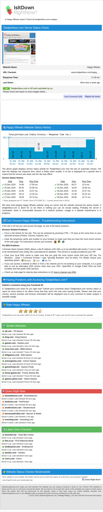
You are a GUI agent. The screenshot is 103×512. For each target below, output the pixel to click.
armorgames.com (13, 361)
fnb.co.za (9, 441)
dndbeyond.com (12, 447)
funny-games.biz (13, 373)
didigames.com (12, 355)
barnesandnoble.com (15, 413)
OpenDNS (66, 266)
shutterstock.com (13, 408)
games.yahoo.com (13, 379)
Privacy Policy (64, 495)
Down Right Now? (91, 480)
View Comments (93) (73, 97)
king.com (9, 337)
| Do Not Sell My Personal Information (86, 495)
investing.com (11, 419)
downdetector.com (13, 396)
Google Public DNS (84, 266)
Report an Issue (92, 96)
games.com (10, 343)
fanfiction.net (11, 402)
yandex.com (10, 453)
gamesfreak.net (12, 367)
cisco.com (10, 459)
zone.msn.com (12, 349)
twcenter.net (10, 435)
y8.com (8, 331)
